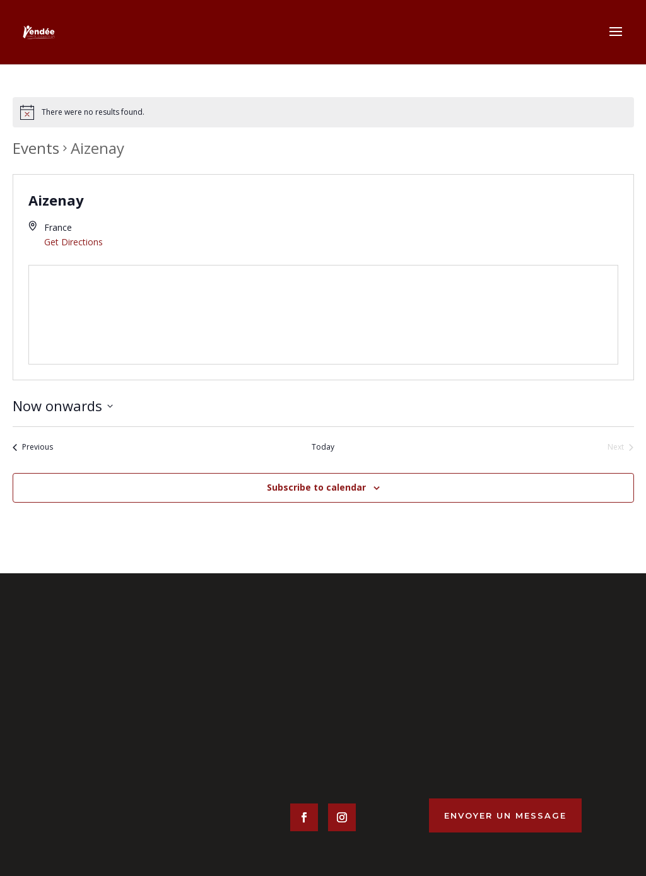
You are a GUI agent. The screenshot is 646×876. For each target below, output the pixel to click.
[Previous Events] (33, 447)
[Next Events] (620, 447)
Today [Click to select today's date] (323, 447)
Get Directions (73, 242)
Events (36, 147)
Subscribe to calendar (316, 487)
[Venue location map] (323, 315)
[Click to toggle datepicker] (63, 405)
